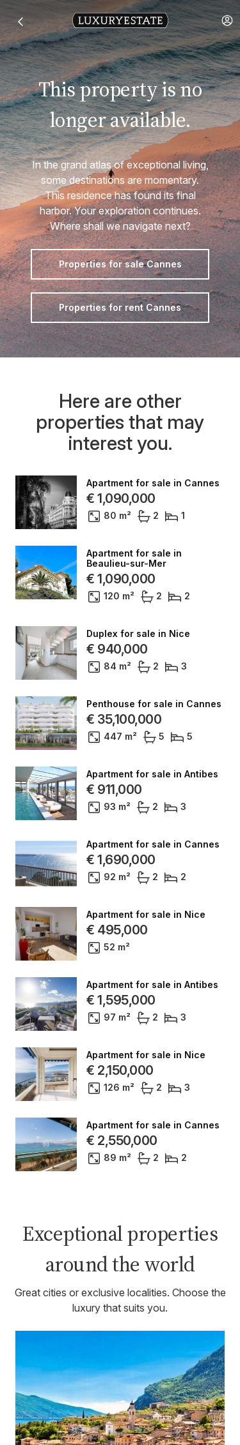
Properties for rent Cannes (120, 307)
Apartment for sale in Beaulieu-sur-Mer (134, 558)
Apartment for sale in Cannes (153, 483)
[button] (227, 20)
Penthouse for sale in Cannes (153, 704)
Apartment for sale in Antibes (152, 774)
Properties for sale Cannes (120, 263)
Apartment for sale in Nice (145, 915)
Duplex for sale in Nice (138, 634)
